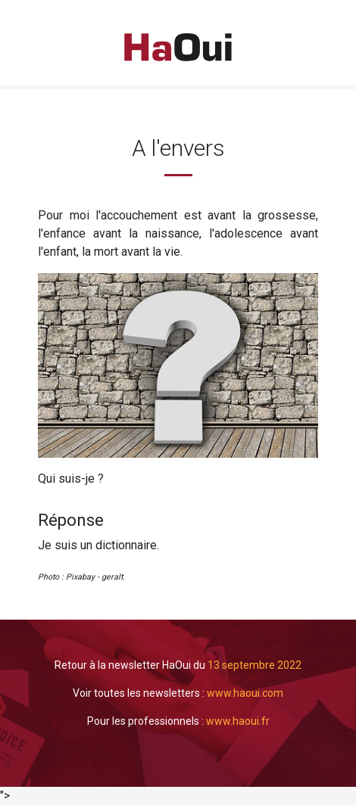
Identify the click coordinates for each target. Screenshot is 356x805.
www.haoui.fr (238, 721)
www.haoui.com (245, 693)
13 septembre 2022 (254, 665)
